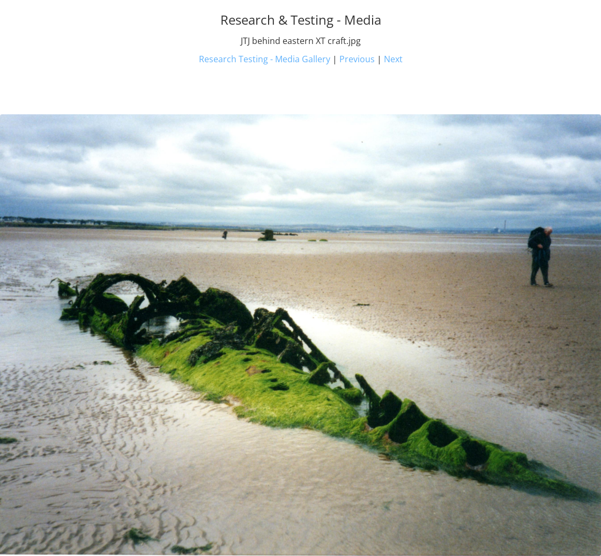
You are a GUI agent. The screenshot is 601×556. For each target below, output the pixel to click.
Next (393, 59)
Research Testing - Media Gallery (264, 59)
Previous (357, 59)
